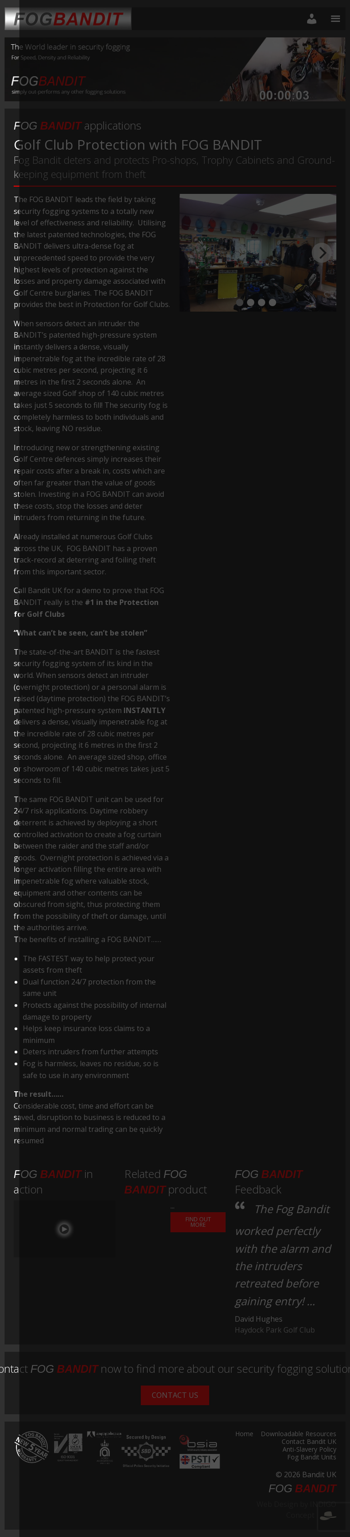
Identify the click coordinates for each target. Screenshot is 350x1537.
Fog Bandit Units (311, 1457)
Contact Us (175, 1395)
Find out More (198, 1222)
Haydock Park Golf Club (275, 1330)
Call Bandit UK (38, 590)
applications (77, 125)
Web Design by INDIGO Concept (296, 1509)
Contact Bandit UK (309, 1442)
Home (244, 1434)
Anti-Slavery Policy (309, 1450)
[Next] (322, 253)
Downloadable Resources (298, 1434)
